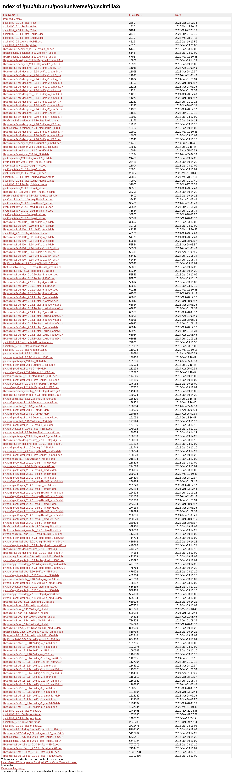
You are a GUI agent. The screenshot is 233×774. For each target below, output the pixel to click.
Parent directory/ (12, 19)
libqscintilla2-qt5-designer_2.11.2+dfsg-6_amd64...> (33, 131)
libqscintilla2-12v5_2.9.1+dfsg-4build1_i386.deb (30, 635)
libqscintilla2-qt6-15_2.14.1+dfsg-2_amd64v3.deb (31, 703)
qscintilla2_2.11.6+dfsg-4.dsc (20, 22)
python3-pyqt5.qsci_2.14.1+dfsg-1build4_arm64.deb (33, 481)
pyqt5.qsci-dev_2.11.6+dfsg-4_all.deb (24, 188)
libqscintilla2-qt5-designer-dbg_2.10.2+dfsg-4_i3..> (32, 549)
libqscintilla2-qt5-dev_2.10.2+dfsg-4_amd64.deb (30, 282)
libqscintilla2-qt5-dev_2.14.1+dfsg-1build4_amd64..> (33, 331)
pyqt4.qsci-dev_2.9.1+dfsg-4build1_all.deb (27, 162)
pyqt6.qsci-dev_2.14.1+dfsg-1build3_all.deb (28, 199)
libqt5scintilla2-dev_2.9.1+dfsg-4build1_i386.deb (30, 263)
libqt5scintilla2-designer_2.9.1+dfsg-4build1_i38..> (32, 128)
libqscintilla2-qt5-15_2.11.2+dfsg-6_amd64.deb (30, 707)
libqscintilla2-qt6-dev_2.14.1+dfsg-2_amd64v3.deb (32, 304)
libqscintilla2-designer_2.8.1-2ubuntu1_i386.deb (30, 146)
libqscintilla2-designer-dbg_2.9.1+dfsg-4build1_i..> (32, 391)
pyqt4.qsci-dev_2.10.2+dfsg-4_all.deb (24, 165)
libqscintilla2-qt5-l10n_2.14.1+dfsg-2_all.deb (28, 244)
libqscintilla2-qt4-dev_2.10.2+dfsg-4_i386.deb (29, 278)
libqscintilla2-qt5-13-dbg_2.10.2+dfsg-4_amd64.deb (32, 755)
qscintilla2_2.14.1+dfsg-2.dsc (20, 30)
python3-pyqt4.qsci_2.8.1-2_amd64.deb (26, 410)
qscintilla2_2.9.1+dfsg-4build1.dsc (22, 41)
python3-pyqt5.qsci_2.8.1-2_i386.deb (24, 368)
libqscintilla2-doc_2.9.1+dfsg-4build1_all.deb (28, 601)
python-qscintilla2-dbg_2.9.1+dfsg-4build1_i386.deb (32, 534)
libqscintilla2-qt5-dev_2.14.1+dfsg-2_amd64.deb (30, 312)
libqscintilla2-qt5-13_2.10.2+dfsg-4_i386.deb (28, 654)
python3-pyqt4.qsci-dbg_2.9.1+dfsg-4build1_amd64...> (34, 545)
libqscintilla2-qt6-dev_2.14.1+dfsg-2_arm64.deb (30, 297)
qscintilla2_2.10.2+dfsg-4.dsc (20, 45)
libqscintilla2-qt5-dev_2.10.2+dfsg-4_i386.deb (29, 286)
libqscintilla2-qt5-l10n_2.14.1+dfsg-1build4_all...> (31, 259)
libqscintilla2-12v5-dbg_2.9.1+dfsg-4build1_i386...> (32, 729)
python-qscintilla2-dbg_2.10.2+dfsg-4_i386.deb (30, 571)
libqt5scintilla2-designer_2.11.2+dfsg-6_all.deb (29, 56)
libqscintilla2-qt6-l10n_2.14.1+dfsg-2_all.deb (28, 240)
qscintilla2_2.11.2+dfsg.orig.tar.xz (22, 710)
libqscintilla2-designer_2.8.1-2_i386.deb (26, 154)
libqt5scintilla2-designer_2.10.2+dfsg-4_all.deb (29, 52)
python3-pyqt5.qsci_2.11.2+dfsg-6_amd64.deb (29, 473)
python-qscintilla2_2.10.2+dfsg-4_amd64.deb (29, 459)
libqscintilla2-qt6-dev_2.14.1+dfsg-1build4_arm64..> (32, 323)
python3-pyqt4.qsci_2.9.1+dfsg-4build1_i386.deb (31, 380)
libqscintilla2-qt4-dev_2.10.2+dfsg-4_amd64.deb (30, 274)
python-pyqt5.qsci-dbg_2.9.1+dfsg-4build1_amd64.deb (34, 564)
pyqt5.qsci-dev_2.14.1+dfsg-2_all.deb (24, 218)
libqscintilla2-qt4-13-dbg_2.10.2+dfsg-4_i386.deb (31, 744)
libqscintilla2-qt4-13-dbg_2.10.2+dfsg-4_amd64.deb (32, 748)
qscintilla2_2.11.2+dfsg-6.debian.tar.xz (25, 349)
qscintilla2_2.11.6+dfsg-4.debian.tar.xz (25, 233)
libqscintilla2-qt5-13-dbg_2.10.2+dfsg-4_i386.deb (31, 752)
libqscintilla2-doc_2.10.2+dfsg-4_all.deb (26, 605)
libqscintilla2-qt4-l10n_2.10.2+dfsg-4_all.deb (28, 222)
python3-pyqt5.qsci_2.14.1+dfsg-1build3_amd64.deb (33, 496)
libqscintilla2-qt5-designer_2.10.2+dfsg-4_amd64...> (33, 135)
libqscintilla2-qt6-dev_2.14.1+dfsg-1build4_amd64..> (33, 308)
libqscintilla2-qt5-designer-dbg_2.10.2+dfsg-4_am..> (33, 552)
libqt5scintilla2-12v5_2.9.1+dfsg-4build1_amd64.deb (33, 631)
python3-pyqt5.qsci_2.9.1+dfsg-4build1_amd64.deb (32, 455)
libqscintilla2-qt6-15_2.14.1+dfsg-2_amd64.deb (30, 699)
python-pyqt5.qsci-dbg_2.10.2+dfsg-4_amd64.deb (31, 594)
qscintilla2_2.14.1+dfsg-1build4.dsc (23, 34)
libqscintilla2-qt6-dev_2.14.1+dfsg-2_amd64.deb (30, 301)
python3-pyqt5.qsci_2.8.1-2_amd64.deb (26, 413)
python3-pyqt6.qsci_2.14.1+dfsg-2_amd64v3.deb (31, 519)
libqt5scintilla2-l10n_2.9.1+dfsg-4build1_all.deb (30, 195)
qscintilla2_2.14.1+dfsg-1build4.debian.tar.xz (28, 180)
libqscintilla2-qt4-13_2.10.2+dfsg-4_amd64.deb (30, 643)
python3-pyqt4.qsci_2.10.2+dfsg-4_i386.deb (28, 425)
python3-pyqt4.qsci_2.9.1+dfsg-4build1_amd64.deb (32, 436)
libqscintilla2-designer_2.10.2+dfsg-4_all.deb (28, 49)
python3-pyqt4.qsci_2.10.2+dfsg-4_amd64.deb (29, 462)
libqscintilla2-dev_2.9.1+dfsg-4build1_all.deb (28, 270)
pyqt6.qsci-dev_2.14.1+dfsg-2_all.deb (24, 214)
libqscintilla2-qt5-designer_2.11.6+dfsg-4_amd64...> (33, 94)
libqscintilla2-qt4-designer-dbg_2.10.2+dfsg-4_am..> (33, 443)
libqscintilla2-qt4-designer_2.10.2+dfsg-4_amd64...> (33, 116)
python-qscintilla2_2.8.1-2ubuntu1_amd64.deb (29, 398)
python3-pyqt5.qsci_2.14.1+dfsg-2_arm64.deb (29, 477)
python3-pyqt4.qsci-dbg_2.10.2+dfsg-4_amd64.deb (32, 583)
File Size (134, 15)
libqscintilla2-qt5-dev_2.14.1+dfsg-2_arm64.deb (30, 327)
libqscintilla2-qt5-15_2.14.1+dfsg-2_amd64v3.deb (31, 695)
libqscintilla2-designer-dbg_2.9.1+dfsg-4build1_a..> (32, 394)
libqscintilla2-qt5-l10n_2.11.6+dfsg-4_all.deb (28, 237)
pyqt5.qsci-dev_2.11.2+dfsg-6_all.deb (24, 173)
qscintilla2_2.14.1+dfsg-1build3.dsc (23, 37)
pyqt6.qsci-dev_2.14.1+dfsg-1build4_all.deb (28, 207)
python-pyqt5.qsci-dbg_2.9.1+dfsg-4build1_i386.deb (33, 556)
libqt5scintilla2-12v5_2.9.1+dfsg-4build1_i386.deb (31, 639)
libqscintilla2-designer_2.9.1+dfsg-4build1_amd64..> (33, 60)
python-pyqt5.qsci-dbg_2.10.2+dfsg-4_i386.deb (30, 586)
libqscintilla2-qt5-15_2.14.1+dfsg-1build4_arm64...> (32, 658)
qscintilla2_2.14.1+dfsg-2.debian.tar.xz (25, 184)
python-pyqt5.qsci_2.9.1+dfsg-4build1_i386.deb (30, 383)
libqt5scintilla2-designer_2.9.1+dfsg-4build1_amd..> (32, 120)
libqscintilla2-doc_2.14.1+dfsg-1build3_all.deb (29, 616)
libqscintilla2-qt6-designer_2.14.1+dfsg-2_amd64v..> (33, 105)
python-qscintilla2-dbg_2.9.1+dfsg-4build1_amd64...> (33, 541)
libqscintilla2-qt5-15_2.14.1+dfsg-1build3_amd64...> (32, 673)
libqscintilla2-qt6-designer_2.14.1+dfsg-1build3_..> (32, 67)
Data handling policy (13, 768)
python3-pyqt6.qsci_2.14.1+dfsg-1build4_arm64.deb (33, 492)
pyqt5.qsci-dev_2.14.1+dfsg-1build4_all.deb (28, 210)
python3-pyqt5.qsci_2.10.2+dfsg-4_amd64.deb (29, 470)
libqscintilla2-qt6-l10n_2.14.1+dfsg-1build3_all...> (31, 248)
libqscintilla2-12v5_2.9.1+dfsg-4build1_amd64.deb (32, 628)
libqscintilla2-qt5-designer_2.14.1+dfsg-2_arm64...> (32, 71)
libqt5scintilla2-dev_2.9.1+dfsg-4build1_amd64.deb (32, 267)
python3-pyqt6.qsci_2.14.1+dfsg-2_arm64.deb (29, 485)
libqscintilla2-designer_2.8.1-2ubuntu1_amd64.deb (32, 143)
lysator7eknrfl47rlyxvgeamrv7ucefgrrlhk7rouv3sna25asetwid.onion (39, 762)
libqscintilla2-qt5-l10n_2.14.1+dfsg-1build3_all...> (31, 252)
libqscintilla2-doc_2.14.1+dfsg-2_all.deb (26, 624)
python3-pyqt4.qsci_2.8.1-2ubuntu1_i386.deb (29, 364)
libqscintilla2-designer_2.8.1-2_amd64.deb (27, 150)
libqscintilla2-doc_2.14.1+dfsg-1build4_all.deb (29, 620)
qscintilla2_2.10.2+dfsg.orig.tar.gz (22, 725)
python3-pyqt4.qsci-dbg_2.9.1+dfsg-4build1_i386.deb (33, 537)
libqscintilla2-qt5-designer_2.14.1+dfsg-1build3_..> (32, 75)
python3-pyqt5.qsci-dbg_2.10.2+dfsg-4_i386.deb (31, 590)
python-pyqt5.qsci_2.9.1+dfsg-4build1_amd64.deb (32, 451)
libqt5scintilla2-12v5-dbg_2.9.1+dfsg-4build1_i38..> (32, 740)
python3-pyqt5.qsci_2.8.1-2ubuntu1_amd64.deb (30, 417)
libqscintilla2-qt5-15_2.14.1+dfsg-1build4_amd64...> (32, 669)
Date (178, 15)
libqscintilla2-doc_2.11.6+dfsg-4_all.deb (26, 613)
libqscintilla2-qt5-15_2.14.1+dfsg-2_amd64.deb (30, 688)
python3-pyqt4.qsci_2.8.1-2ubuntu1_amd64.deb (30, 402)
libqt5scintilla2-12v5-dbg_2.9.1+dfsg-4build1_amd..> (33, 737)
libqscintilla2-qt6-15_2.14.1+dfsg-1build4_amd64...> (32, 680)
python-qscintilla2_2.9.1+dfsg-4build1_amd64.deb (31, 432)
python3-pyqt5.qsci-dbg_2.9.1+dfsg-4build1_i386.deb (33, 560)
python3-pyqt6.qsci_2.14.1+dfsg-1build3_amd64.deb (33, 515)
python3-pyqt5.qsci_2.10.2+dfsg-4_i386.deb (28, 447)
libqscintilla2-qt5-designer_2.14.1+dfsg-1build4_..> (32, 79)
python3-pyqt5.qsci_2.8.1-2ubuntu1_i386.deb (29, 372)
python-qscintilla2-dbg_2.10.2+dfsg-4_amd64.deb (31, 579)
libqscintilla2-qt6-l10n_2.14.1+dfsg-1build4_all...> (31, 255)
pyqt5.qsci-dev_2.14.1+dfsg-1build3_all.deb (28, 203)
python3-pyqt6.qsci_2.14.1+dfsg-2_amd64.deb (29, 522)
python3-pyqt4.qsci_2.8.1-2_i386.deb (24, 361)
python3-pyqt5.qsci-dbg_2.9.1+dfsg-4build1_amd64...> (34, 567)
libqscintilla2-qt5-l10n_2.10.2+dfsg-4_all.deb (28, 225)
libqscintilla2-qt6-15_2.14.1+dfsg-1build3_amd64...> (32, 684)
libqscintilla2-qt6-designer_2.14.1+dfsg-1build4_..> (32, 90)
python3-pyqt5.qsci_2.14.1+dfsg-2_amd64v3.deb (31, 507)
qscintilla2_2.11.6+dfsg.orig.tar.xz (22, 714)
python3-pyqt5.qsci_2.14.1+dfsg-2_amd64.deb (29, 504)
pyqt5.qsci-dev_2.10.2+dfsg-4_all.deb (24, 169)
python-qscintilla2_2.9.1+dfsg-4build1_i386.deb (30, 376)
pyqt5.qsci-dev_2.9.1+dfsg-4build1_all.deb (27, 158)
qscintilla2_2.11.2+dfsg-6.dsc (20, 26)
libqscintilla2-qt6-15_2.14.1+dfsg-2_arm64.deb (29, 676)
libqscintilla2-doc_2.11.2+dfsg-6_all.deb (26, 609)
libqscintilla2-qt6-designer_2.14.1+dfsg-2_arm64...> (32, 109)
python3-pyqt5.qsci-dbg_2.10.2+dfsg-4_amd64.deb (32, 598)
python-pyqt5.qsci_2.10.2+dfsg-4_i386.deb (27, 428)
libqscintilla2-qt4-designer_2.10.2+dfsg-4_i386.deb (32, 124)
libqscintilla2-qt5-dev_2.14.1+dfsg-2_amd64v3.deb (32, 319)
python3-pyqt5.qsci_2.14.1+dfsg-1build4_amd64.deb (33, 500)
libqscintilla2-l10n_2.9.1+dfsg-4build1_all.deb (29, 192)
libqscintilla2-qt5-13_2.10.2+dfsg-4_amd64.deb (30, 646)
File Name (9, 15)
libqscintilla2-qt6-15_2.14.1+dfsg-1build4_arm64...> (32, 662)
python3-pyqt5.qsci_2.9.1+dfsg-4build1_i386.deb (31, 387)
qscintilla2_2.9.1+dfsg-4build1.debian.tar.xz (28, 342)
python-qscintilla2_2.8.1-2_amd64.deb (25, 406)
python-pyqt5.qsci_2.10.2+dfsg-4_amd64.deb (29, 466)
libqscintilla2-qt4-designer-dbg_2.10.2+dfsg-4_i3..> (32, 440)
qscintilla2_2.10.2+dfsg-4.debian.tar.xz (25, 346)
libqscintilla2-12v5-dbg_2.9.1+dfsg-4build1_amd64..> (33, 733)
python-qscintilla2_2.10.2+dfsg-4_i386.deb (27, 421)
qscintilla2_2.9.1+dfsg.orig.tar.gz (21, 722)
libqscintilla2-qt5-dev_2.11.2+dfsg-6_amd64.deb (30, 289)
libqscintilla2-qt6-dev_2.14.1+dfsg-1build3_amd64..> (33, 316)
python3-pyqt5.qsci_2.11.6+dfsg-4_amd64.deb (29, 489)
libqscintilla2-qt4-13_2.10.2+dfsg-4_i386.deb (28, 650)
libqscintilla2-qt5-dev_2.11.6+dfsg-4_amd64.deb (30, 293)
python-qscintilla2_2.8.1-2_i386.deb (23, 353)
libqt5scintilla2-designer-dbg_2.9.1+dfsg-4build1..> (32, 526)
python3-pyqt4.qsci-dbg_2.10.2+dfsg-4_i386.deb (31, 575)
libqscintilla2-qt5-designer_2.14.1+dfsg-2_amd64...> (33, 83)
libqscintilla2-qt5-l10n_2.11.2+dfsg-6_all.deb (28, 229)
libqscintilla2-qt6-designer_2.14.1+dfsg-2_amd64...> (33, 98)
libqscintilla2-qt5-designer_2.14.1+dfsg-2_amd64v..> (33, 86)
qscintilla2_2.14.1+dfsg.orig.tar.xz (22, 718)
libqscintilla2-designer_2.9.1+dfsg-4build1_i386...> (32, 64)
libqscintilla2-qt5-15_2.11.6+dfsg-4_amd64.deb (30, 692)
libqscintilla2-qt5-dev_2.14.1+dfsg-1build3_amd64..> (33, 334)
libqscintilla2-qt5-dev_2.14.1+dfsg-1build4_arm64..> (32, 338)
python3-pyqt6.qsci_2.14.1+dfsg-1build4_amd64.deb (33, 511)
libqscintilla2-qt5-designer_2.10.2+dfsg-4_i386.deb (32, 139)
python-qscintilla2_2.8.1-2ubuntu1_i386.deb (28, 357)
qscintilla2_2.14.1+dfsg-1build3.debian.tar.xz (28, 177)
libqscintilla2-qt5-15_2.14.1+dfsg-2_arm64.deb (29, 665)
